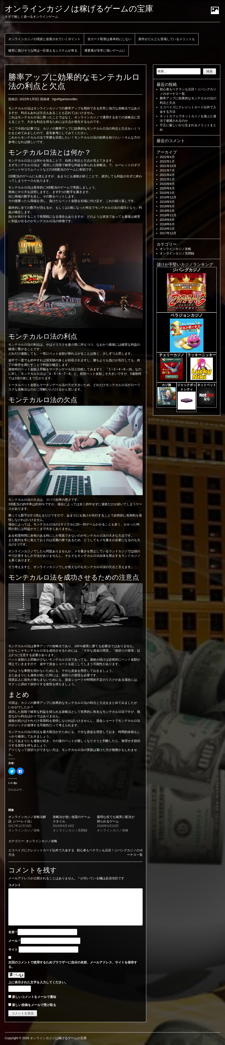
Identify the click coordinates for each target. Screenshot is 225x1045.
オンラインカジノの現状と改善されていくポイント (44, 39)
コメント (14, 885)
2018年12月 (168, 215)
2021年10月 (168, 166)
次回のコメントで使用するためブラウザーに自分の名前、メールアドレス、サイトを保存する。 (72, 964)
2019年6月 (167, 206)
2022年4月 (167, 157)
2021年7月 (167, 170)
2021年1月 (167, 179)
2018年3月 (167, 228)
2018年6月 (167, 224)
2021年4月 (167, 175)
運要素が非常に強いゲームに (104, 50)
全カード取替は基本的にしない (109, 39)
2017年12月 (168, 233)
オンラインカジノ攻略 (41, 841)
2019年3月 (167, 210)
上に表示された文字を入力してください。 (38, 982)
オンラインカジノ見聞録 (177, 253)
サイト (13, 949)
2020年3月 (167, 193)
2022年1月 (167, 161)
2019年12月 (168, 197)
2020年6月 (167, 188)
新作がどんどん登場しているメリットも (166, 39)
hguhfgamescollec (65, 99)
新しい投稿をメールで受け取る (34, 1005)
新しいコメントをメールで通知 (34, 997)
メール (14, 941)
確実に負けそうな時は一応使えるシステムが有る (42, 50)
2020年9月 (167, 184)
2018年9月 (167, 219)
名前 (12, 932)
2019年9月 (167, 202)
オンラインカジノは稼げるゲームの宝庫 (79, 8)
